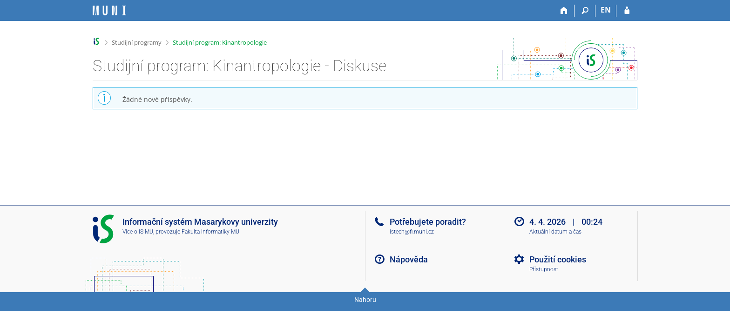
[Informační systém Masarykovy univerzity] (109, 10)
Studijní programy (137, 42)
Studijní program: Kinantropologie (220, 42)
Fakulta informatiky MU (210, 231)
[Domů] (564, 11)
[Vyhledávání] (585, 11)
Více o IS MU (137, 231)
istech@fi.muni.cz (412, 231)
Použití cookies (557, 259)
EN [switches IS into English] (606, 10)
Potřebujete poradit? (428, 222)
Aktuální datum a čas (555, 231)
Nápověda (409, 259)
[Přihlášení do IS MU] (626, 11)
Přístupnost (543, 269)
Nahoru (365, 299)
